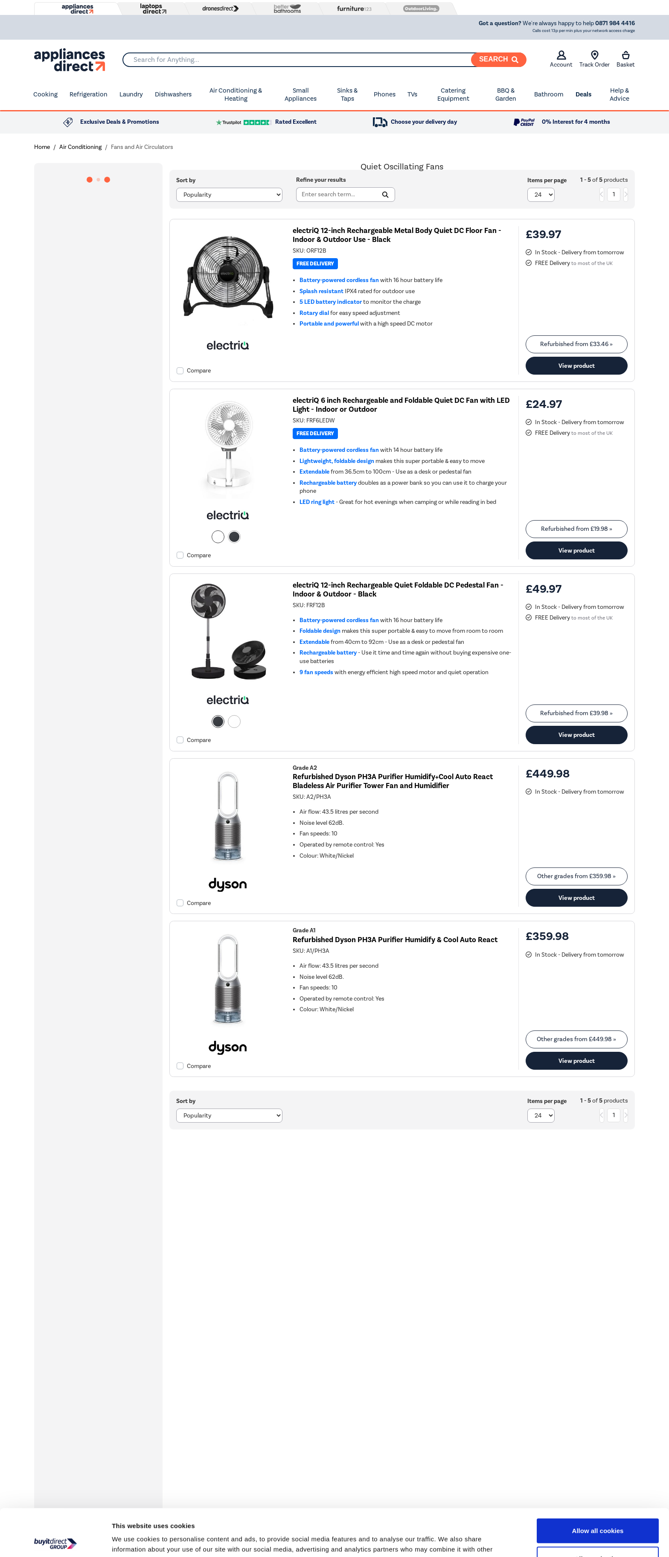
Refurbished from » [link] (576, 344)
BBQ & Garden (505, 95)
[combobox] (324, 59)
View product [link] (576, 366)
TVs (412, 94)
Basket (626, 59)
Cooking (45, 94)
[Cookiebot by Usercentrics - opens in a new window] (55, 1540)
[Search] (498, 59)
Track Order (594, 59)
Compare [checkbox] (199, 370)
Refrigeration (89, 94)
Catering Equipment (453, 95)
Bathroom (549, 94)
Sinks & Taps (347, 95)
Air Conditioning (80, 147)
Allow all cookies (598, 1483)
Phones (385, 94)
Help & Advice (619, 95)
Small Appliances (301, 95)
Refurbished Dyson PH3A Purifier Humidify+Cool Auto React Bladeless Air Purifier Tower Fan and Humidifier (393, 781)
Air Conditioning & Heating (235, 95)
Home (42, 147)
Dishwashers (173, 94)
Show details (448, 1540)
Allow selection (597, 1511)
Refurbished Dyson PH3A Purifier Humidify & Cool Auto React (395, 939)
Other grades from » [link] (576, 876)
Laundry (131, 94)
